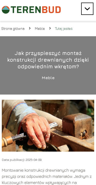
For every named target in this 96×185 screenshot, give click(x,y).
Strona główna (13, 28)
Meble (40, 28)
